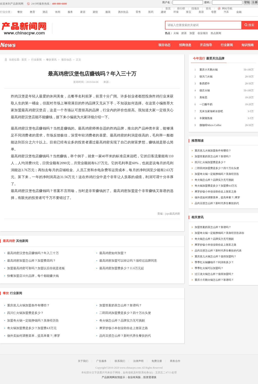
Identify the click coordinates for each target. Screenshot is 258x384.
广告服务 (101, 361)
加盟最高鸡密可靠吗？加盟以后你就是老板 (36, 268)
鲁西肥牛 (204, 83)
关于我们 (83, 361)
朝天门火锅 (205, 76)
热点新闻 (216, 33)
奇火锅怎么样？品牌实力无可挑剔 (122, 320)
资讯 (208, 8)
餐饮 (20, 11)
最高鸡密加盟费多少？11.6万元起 (121, 268)
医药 (150, 11)
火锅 (176, 33)
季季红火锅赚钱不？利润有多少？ (214, 262)
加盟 (192, 33)
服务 (70, 11)
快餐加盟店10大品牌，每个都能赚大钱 (33, 275)
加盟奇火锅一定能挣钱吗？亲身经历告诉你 (219, 233)
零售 (138, 11)
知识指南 (248, 45)
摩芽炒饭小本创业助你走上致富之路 (123, 328)
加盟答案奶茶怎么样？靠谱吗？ (120, 305)
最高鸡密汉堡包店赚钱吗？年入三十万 (33, 253)
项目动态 (164, 45)
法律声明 (138, 361)
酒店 (45, 11)
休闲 (57, 11)
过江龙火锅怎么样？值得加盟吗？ (214, 274)
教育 (32, 11)
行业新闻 (227, 45)
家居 (82, 11)
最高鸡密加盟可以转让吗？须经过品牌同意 (128, 260)
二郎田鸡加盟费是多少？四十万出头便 (125, 313)
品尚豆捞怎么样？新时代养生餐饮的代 (125, 335)
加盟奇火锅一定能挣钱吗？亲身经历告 (33, 320)
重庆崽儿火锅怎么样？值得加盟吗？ (215, 256)
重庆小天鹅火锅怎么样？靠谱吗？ (214, 279)
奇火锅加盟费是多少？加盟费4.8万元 (32, 328)
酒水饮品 (123, 11)
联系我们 (120, 361)
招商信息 (185, 45)
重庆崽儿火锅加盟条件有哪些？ (28, 305)
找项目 (195, 8)
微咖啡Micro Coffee (210, 125)
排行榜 (181, 8)
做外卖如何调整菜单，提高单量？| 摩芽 (33, 335)
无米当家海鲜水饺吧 (211, 111)
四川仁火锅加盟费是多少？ (25, 313)
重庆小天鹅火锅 (208, 69)
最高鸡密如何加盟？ (113, 253)
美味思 (203, 97)
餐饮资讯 (51, 59)
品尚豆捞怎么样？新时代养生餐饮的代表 (218, 250)
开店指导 (206, 45)
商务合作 (175, 361)
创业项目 (203, 33)
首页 (168, 8)
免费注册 (157, 361)
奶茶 (184, 33)
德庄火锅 (204, 90)
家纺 (95, 11)
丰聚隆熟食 (205, 118)
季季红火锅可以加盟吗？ (209, 268)
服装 (108, 11)
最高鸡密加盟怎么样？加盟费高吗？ (31, 260)
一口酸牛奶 (205, 104)
